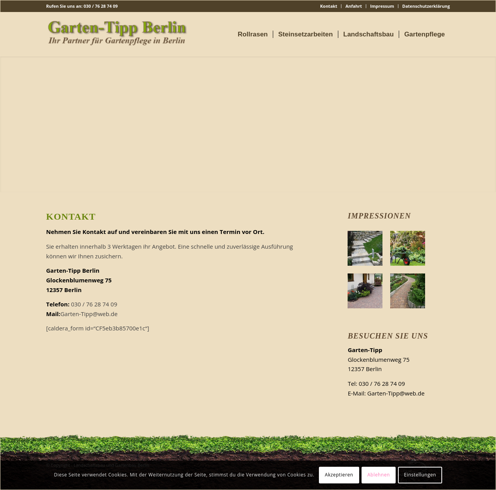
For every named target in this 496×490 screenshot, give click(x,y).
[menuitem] (328, 6)
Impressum (382, 6)
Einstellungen (420, 474)
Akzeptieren (339, 474)
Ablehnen (378, 474)
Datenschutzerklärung (426, 6)
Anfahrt (353, 6)
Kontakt (328, 6)
